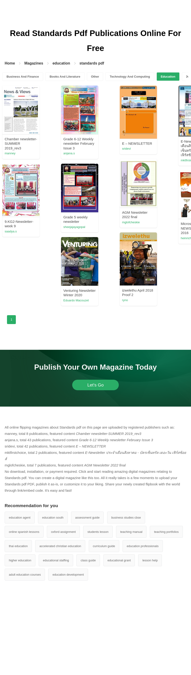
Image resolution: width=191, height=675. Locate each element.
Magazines (33, 63)
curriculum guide (104, 546)
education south (53, 517)
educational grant (119, 560)
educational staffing (56, 560)
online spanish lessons (24, 532)
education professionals (143, 546)
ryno (125, 300)
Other (95, 76)
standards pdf (91, 63)
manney (10, 153)
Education (168, 76)
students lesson (97, 532)
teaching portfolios (166, 532)
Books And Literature (65, 76)
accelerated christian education (60, 546)
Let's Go (95, 385)
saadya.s (11, 231)
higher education (20, 560)
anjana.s (69, 153)
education (61, 63)
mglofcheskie (131, 222)
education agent (20, 517)
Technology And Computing (130, 76)
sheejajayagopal (74, 227)
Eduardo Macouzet (76, 300)
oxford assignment (63, 532)
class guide (88, 560)
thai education (18, 546)
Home (10, 63)
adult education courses (25, 574)
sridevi (126, 148)
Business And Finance (23, 76)
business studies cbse (126, 517)
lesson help (150, 560)
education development (68, 574)
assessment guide (87, 517)
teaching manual (131, 532)
